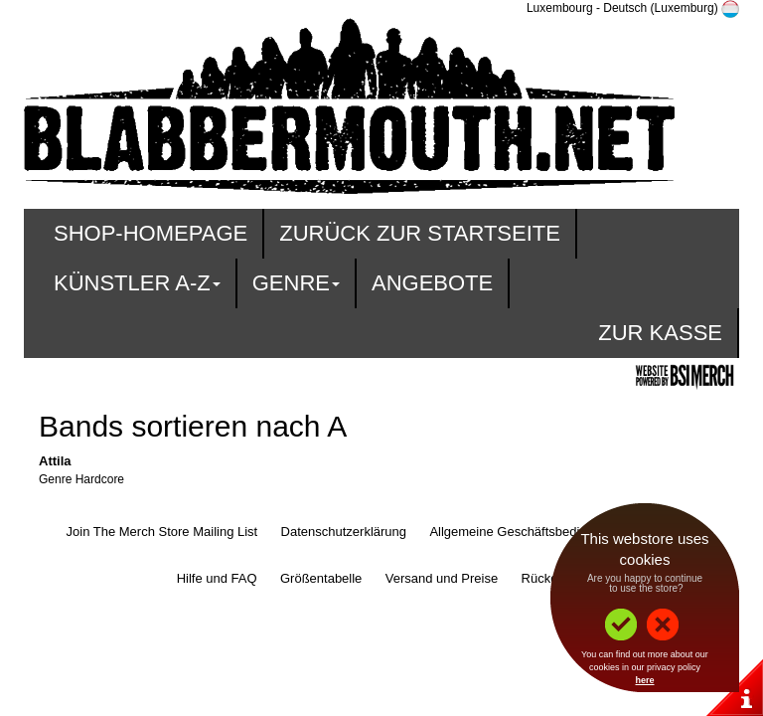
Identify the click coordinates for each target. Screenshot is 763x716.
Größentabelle (321, 578)
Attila (55, 460)
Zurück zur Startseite (419, 233)
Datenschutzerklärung (343, 531)
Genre (296, 282)
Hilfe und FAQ (217, 578)
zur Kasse (660, 332)
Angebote (432, 282)
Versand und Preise (441, 578)
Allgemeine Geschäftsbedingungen (529, 531)
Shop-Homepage (150, 233)
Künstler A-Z (137, 282)
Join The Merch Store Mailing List (162, 531)
